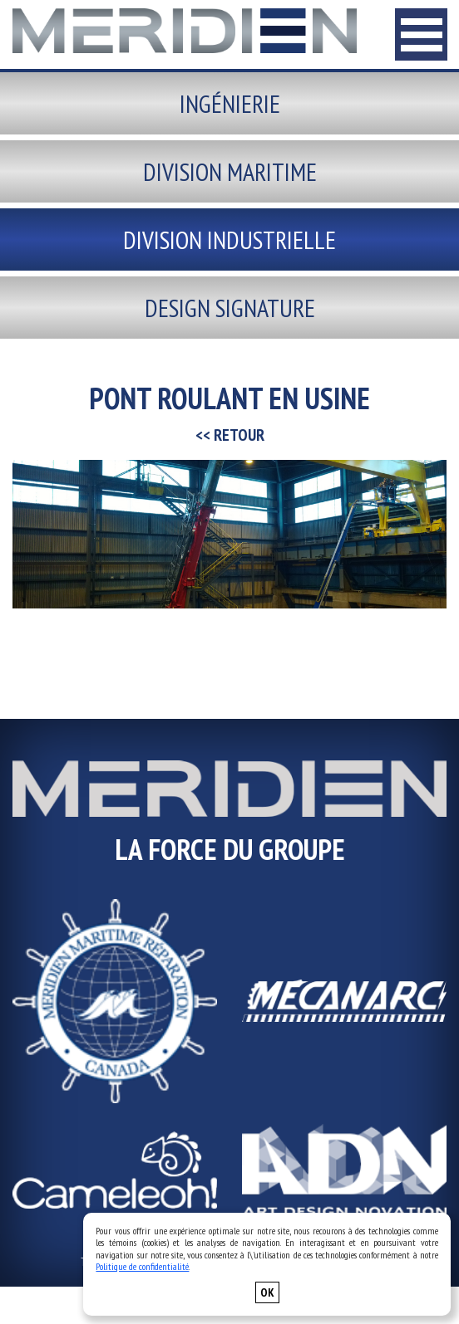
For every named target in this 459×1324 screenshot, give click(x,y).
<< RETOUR (229, 435)
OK (267, 1292)
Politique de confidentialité (142, 1266)
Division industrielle (229, 239)
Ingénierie (230, 103)
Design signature (230, 307)
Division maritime (230, 171)
